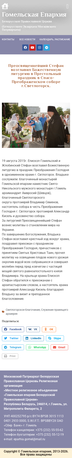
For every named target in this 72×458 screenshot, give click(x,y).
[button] (67, 6)
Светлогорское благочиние (23, 309)
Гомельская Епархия (34, 14)
